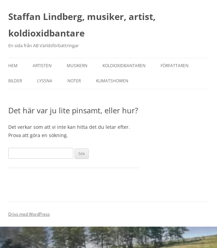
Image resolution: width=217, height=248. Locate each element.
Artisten (42, 66)
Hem (13, 66)
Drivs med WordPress (29, 214)
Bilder (15, 81)
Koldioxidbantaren (123, 66)
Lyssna (44, 81)
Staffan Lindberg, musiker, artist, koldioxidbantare (81, 24)
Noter (74, 81)
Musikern (77, 66)
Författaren (174, 66)
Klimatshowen (112, 81)
